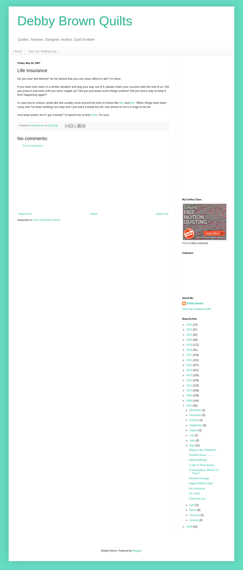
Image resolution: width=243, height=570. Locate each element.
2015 (189, 365)
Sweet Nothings (198, 460)
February (194, 515)
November (195, 415)
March (193, 510)
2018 (189, 349)
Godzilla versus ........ (201, 455)
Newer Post (25, 213)
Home (18, 51)
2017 (189, 354)
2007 (189, 405)
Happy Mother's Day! (201, 483)
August (193, 430)
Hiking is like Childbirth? (202, 450)
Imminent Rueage (199, 478)
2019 (189, 344)
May (192, 445)
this (122, 102)
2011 (189, 385)
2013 (189, 375)
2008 (189, 400)
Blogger (137, 550)
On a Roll (194, 493)
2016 (189, 360)
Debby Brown (195, 303)
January (194, 520)
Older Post (162, 213)
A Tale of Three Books (201, 465)
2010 (189, 390)
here (94, 115)
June (192, 440)
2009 (189, 395)
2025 (189, 329)
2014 (189, 370)
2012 (189, 380)
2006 (189, 526)
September (196, 425)
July (192, 435)
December (195, 410)
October (194, 420)
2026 (189, 324)
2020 (189, 339)
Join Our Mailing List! (42, 51)
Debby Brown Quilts (74, 21)
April (192, 505)
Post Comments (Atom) (46, 220)
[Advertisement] (93, 180)
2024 (189, 334)
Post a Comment (32, 145)
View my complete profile (196, 309)
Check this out (197, 498)
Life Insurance (197, 488)
